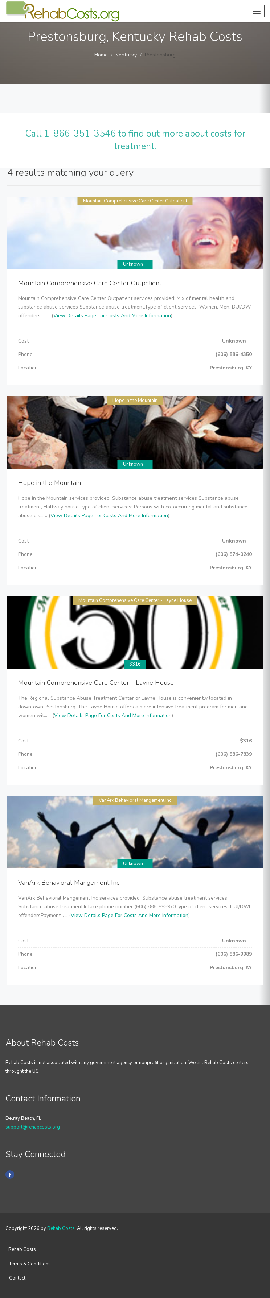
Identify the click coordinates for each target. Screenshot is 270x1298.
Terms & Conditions (30, 1264)
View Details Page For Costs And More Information (112, 315)
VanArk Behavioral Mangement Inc (135, 800)
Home (101, 54)
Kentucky (126, 54)
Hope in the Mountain (135, 400)
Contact (17, 1278)
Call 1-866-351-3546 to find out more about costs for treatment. (135, 140)
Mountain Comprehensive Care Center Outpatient (135, 201)
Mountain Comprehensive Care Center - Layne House (135, 600)
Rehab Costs (61, 1228)
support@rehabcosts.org (32, 1127)
